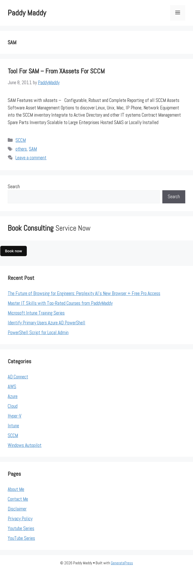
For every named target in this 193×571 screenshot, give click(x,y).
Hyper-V (14, 416)
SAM (33, 149)
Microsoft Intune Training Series (36, 313)
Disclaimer (17, 509)
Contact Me (18, 499)
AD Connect (18, 377)
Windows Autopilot (24, 445)
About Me (16, 489)
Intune (13, 425)
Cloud (13, 406)
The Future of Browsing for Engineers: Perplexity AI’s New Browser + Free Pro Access (84, 293)
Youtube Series (21, 528)
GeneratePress (122, 562)
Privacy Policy (20, 518)
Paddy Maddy (27, 13)
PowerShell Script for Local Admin (38, 332)
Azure (13, 396)
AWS (12, 386)
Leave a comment (30, 157)
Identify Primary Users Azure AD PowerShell (46, 322)
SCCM (20, 140)
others (21, 149)
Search (14, 186)
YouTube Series (21, 538)
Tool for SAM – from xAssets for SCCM (56, 71)
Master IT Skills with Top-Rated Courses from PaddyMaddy (60, 303)
